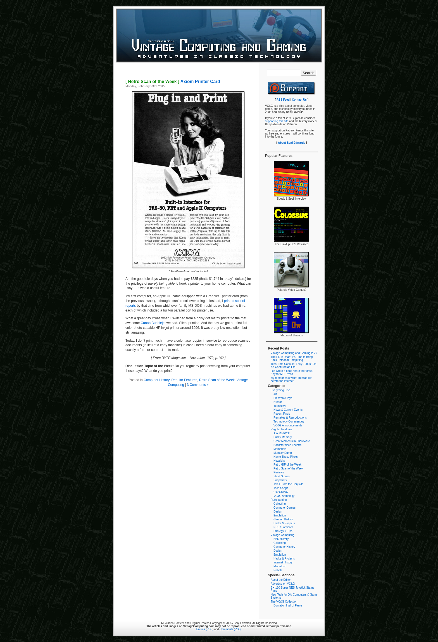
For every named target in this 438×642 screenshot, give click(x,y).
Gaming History (283, 519)
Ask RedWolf (281, 433)
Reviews (278, 472)
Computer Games (284, 507)
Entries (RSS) (204, 629)
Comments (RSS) (230, 629)
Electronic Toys (282, 398)
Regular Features (184, 380)
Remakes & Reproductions (290, 417)
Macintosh (279, 566)
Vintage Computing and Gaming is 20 (294, 353)
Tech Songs (280, 488)
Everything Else (280, 390)
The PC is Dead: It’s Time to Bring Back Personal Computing (292, 358)
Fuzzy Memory (282, 437)
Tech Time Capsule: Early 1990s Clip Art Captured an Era (293, 365)
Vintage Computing (282, 535)
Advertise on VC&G (283, 583)
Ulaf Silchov (280, 492)
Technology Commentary (288, 421)
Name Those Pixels (285, 456)
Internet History (282, 562)
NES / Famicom (283, 527)
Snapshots (280, 480)
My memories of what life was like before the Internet (291, 379)
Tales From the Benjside (288, 484)
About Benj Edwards (291, 142)
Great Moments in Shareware (291, 441)
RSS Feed (283, 99)
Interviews (279, 405)
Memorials (279, 448)
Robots (277, 570)
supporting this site (276, 121)
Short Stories (281, 476)
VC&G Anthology (283, 495)
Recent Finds (281, 413)
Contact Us (299, 99)
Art (275, 394)
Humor (277, 401)
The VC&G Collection (284, 601)
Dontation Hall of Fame (287, 605)
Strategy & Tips (282, 531)
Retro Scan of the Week (217, 380)
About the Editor (281, 579)
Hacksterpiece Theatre (287, 445)
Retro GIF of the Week (287, 464)
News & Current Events (288, 409)
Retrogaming (279, 499)
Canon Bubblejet (153, 323)
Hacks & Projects (284, 523)
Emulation (279, 515)
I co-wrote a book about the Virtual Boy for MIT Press (292, 372)
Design (277, 511)
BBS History (281, 538)
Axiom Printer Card (172, 81)
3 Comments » (198, 385)
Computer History (156, 380)
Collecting (279, 503)
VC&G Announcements (287, 425)
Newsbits (279, 460)
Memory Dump (282, 452)
